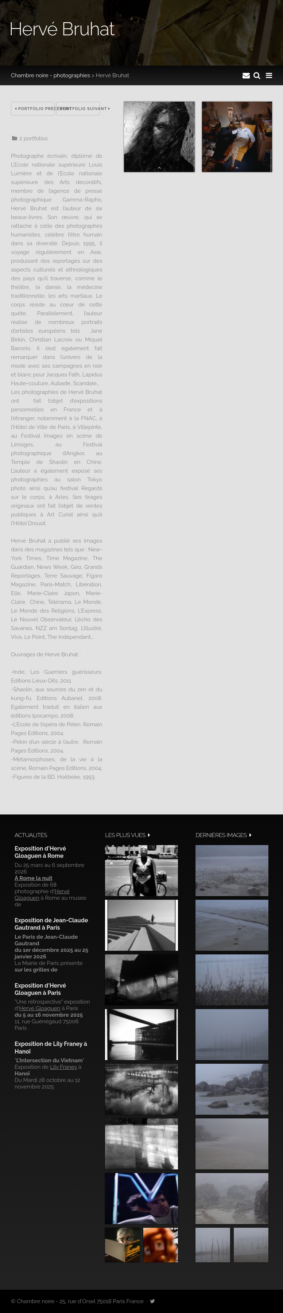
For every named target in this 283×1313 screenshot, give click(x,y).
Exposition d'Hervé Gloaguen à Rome (40, 852)
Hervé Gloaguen (39, 1008)
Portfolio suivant (80, 108)
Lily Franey (63, 1067)
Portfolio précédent (35, 108)
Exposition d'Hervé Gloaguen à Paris (40, 989)
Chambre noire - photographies (50, 75)
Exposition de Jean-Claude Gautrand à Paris (51, 924)
